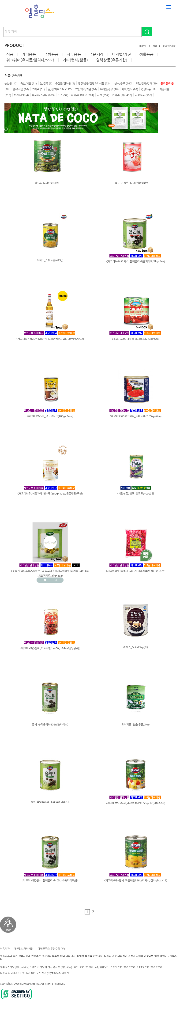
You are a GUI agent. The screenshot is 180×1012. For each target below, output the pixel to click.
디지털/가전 (121, 54)
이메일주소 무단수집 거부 (52, 949)
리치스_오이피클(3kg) (46, 183)
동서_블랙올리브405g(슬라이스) (50, 724)
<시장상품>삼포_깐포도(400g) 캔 (135, 493)
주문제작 (96, 54)
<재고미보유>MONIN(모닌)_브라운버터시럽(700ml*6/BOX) (50, 339)
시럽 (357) (103, 95)
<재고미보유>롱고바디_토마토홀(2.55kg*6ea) (135, 416)
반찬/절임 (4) (21, 95)
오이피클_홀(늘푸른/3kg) (136, 724)
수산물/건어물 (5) (65, 83)
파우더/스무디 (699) (43, 95)
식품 (155, 46)
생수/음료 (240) (123, 83)
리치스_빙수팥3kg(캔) (135, 647)
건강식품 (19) (149, 89)
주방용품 (51, 54)
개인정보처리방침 (23, 949)
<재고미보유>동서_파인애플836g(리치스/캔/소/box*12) (135, 880)
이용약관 (5, 949)
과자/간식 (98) (130, 89)
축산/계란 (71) (28, 83)
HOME (143, 46)
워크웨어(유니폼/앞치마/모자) (30, 60)
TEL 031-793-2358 (124, 967)
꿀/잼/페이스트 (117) (59, 89)
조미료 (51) (38, 89)
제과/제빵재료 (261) (82, 95)
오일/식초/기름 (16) (86, 89)
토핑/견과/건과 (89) (146, 83)
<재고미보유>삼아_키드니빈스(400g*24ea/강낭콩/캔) (50, 648)
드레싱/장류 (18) (109, 89)
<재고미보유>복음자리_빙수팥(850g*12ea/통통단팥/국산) (50, 493)
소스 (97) (63, 95)
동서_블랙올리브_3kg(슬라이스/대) (50, 802)
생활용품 (146, 54)
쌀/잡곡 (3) (46, 83)
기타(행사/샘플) (75, 60)
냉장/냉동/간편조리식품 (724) (95, 83)
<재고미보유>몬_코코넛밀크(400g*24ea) (50, 416)
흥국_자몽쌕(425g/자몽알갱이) (132, 183)
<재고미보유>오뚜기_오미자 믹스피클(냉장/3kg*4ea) (135, 571)
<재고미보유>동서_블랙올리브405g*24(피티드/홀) (50, 880)
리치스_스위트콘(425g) (50, 260)
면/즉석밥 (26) (20, 89)
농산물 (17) (10, 83)
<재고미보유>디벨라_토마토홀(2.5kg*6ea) (135, 339)
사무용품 (74, 54)
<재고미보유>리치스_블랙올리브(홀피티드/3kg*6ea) (135, 261)
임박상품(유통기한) (111, 60)
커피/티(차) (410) (122, 95)
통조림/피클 (169, 46)
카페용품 (29, 54)
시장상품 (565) (143, 95)
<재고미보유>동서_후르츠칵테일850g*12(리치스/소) (135, 803)
